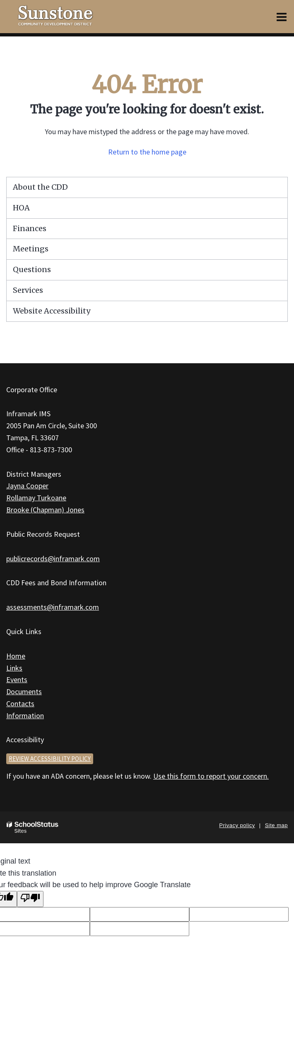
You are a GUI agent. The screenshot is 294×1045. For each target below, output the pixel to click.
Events (16, 679)
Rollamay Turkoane (36, 497)
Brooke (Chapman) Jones (45, 509)
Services (28, 290)
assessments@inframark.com (52, 607)
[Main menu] (281, 16)
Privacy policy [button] (237, 825)
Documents (24, 691)
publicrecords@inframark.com (53, 558)
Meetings (30, 248)
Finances (29, 228)
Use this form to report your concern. (211, 776)
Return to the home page (147, 152)
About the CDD (40, 187)
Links (14, 668)
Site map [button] (276, 825)
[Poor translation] (30, 899)
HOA (21, 207)
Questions (32, 269)
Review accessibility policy (50, 759)
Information (25, 715)
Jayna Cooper (27, 485)
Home (15, 656)
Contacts (20, 703)
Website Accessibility (51, 311)
